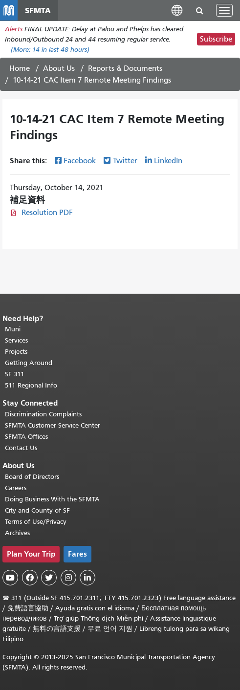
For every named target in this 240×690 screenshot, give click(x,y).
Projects (16, 351)
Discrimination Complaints (43, 414)
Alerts (13, 29)
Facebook (80, 160)
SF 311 (14, 374)
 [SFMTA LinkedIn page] (87, 578)
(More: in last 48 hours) (50, 49)
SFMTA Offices (26, 436)
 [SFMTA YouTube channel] (10, 578)
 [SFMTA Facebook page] (30, 578)
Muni (13, 329)
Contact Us (21, 448)
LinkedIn (168, 160)
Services (16, 340)
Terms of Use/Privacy (35, 522)
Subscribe (216, 39)
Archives (17, 533)
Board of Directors (32, 477)
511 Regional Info (31, 385)
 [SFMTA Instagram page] (68, 578)
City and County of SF (37, 510)
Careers (15, 488)
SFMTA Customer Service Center (52, 425)
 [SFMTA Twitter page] (49, 578)
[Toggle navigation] (224, 10)
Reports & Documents (125, 68)
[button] (177, 10)
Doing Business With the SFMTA (52, 499)
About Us (59, 68)
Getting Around (28, 363)
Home (19, 68)
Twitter (125, 160)
